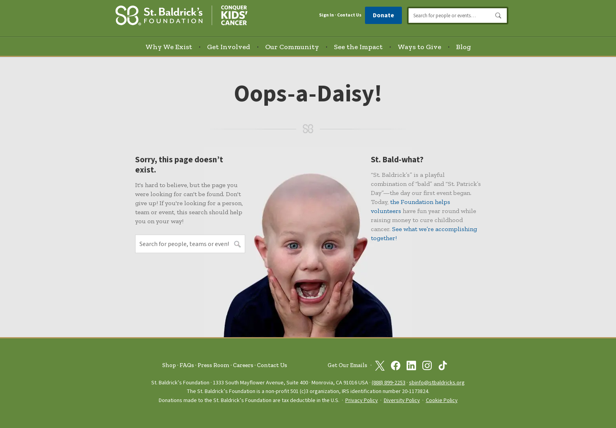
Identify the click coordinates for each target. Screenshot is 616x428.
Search (498, 15)
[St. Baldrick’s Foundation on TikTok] (442, 365)
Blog (463, 46)
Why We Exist (168, 46)
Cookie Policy (442, 400)
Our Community (292, 46)
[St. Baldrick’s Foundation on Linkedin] (411, 365)
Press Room (213, 365)
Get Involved (228, 46)
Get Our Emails (347, 365)
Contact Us (349, 15)
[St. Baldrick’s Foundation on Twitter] (380, 365)
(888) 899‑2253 (388, 382)
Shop (169, 365)
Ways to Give (419, 46)
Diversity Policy (402, 400)
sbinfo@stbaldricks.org (437, 382)
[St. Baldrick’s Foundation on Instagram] (427, 365)
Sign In (326, 15)
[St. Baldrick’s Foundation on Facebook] (395, 365)
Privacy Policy (361, 400)
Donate (383, 15)
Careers (243, 365)
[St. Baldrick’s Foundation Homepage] (182, 14)
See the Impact (358, 46)
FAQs (187, 365)
